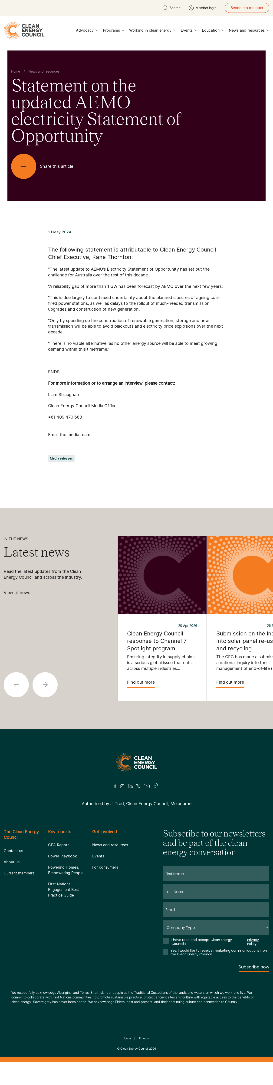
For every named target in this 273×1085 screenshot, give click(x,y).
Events (189, 31)
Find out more (141, 684)
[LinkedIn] (130, 786)
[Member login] (202, 7)
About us (12, 862)
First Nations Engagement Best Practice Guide (63, 889)
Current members (19, 873)
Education (213, 31)
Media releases (61, 458)
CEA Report (58, 845)
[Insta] (122, 786)
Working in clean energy (152, 31)
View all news (17, 594)
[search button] (171, 7)
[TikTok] (156, 786)
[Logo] (136, 762)
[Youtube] (147, 786)
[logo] (24, 30)
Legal (128, 1038)
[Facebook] (115, 786)
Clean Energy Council (134, 1048)
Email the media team (69, 436)
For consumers (105, 867)
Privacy (144, 1038)
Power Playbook (62, 856)
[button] (16, 684)
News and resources (249, 31)
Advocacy (87, 31)
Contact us (13, 850)
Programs (114, 31)
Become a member (246, 7)
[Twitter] (138, 786)
